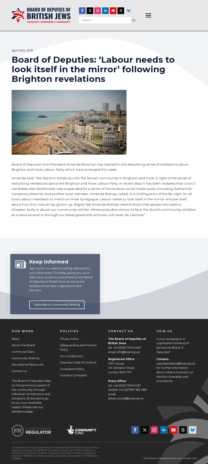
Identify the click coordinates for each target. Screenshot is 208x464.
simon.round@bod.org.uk (125, 398)
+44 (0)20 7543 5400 (127, 347)
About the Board (23, 345)
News (15, 339)
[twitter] (90, 10)
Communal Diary (23, 351)
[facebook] (82, 10)
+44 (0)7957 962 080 (133, 389)
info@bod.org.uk (128, 352)
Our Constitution (71, 356)
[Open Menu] (148, 15)
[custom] (120, 10)
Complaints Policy (72, 369)
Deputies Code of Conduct (78, 362)
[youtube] (113, 10)
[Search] (133, 20)
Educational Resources (27, 364)
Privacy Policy (69, 339)
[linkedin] (105, 10)
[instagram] (97, 10)
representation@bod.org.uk (175, 363)
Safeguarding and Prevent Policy (78, 347)
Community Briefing (25, 358)
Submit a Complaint (73, 375)
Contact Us (19, 371)
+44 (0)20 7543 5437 (127, 385)
